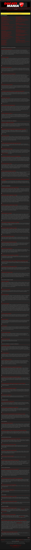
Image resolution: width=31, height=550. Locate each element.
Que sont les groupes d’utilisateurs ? (19, 18)
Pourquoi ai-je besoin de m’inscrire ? (4, 17)
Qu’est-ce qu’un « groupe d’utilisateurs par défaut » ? (20, 21)
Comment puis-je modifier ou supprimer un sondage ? (6, 34)
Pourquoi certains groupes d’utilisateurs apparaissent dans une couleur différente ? (22, 20)
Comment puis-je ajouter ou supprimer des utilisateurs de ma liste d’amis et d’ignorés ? (22, 28)
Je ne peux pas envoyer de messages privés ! (20, 23)
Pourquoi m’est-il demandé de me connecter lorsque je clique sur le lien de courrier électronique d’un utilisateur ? (7, 29)
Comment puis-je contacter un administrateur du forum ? (21, 42)
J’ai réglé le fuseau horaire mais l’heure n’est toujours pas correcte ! (7, 26)
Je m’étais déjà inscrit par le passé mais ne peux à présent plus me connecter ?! (7, 20)
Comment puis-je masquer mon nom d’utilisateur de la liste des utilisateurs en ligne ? (8, 25)
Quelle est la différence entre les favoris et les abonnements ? (21, 34)
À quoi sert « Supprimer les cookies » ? (4, 22)
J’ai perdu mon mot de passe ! (4, 21)
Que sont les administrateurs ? (18, 17)
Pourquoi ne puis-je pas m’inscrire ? (4, 18)
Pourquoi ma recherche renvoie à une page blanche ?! (20, 31)
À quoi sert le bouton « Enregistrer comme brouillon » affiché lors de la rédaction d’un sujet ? (7, 37)
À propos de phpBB (4, 511)
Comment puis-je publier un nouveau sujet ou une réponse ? (6, 31)
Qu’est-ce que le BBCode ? (3, 40)
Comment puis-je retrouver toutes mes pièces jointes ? (20, 38)
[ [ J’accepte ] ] (15, 9)
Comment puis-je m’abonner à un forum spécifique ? (20, 35)
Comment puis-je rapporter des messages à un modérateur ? (6, 36)
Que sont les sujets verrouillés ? (4, 44)
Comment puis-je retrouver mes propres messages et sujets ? (21, 32)
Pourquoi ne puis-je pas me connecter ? (4, 19)
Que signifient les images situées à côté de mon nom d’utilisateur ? (7, 27)
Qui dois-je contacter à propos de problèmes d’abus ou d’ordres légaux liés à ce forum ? (22, 41)
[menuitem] (1, 0)
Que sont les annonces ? (3, 43)
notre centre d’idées (21, 516)
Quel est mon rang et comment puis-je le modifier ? (5, 28)
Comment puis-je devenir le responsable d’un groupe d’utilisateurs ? (22, 19)
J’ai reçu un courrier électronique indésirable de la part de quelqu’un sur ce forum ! (22, 25)
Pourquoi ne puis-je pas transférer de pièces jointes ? (6, 35)
